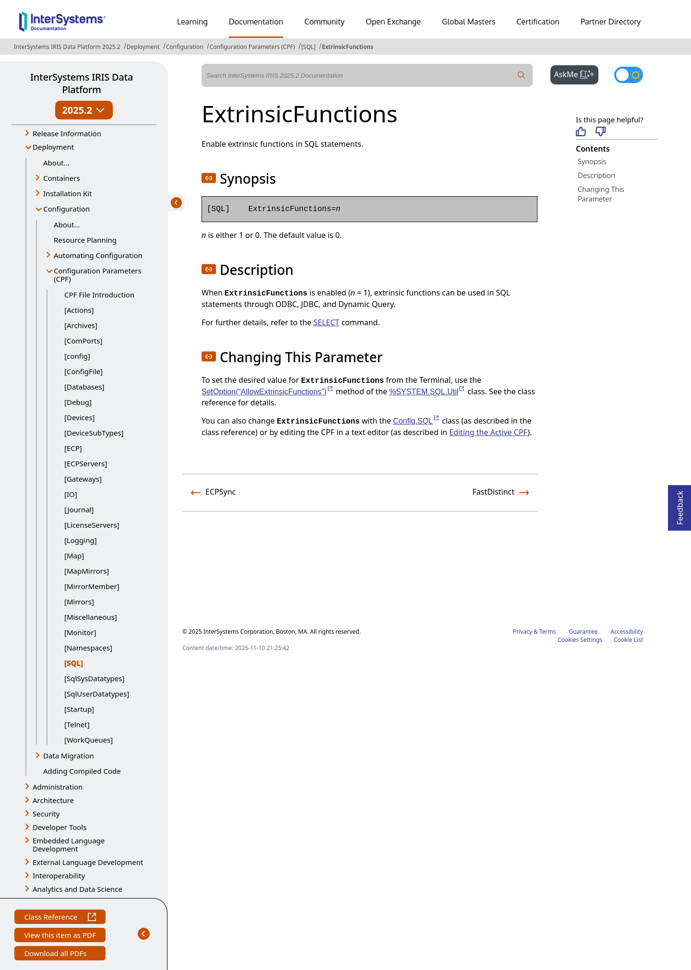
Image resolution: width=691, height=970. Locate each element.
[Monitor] (80, 632)
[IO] (70, 494)
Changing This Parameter (601, 194)
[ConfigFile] (83, 371)
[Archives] (80, 325)
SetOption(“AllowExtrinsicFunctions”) (268, 392)
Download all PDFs (56, 954)
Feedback (680, 505)
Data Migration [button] (68, 755)
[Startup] (79, 709)
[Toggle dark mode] (628, 75)
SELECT (326, 322)
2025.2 (84, 110)
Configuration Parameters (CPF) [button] (98, 275)
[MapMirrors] (86, 571)
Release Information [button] (67, 133)
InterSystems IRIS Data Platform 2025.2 (67, 47)
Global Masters (468, 21)
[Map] (74, 555)
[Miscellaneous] (90, 617)
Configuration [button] (66, 208)
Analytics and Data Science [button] (77, 889)
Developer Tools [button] (59, 827)
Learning (192, 21)
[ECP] (73, 448)
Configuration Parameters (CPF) (252, 47)
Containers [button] (61, 178)
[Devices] (79, 417)
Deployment (143, 47)
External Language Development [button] (88, 862)
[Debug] (78, 402)
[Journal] (79, 509)
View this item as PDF (59, 936)
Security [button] (46, 813)
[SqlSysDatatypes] (94, 678)
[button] (209, 178)
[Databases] (84, 386)
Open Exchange (393, 21)
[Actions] (79, 310)
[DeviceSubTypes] (93, 433)
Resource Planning (85, 240)
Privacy (522, 631)
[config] (77, 356)
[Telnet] (77, 724)
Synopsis (592, 161)
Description (596, 175)
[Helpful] (581, 132)
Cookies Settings (580, 640)
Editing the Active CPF (488, 432)
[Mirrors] (79, 601)
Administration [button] (58, 787)
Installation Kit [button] (67, 193)
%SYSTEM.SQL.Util (427, 392)
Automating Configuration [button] (98, 255)
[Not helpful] (601, 132)
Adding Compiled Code (82, 771)
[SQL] (308, 47)
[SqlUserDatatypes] (96, 693)
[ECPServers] (85, 463)
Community (324, 21)
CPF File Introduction (99, 294)
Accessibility (626, 631)
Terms (547, 631)
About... (56, 162)
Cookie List (628, 640)
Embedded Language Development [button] (69, 844)
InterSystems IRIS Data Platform (81, 83)
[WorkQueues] (88, 740)
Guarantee (583, 631)
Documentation (256, 21)
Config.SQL (416, 421)
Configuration (184, 47)
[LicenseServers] (91, 525)
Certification (538, 21)
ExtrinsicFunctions (347, 47)
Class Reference (59, 918)
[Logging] (80, 540)
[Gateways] (83, 479)
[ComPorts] (83, 340)
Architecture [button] (53, 800)
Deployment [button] (53, 147)
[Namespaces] (88, 647)
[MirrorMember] (91, 586)
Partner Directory (611, 21)
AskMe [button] (576, 73)
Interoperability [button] (59, 875)
